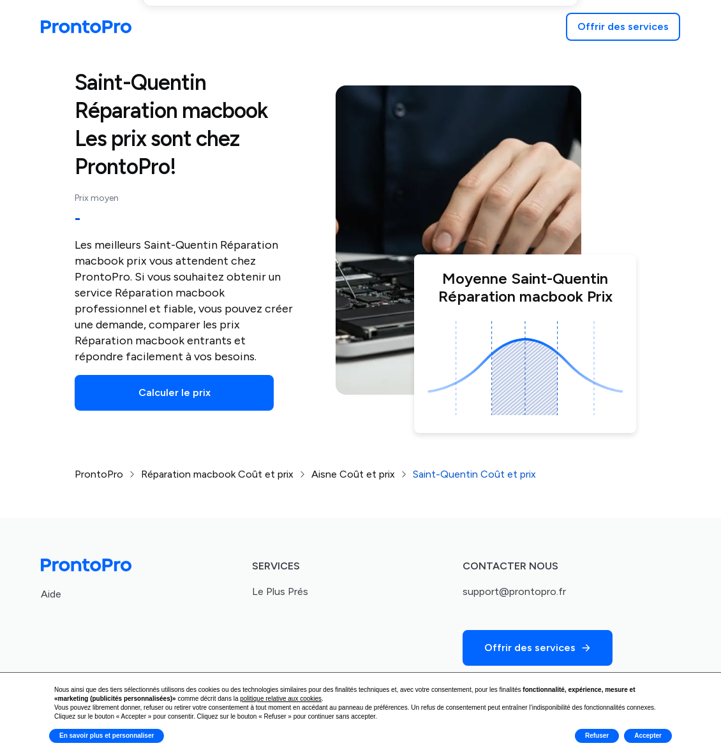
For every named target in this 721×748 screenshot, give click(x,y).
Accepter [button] (648, 735)
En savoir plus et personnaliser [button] (106, 735)
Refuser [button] (597, 735)
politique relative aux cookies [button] (281, 698)
